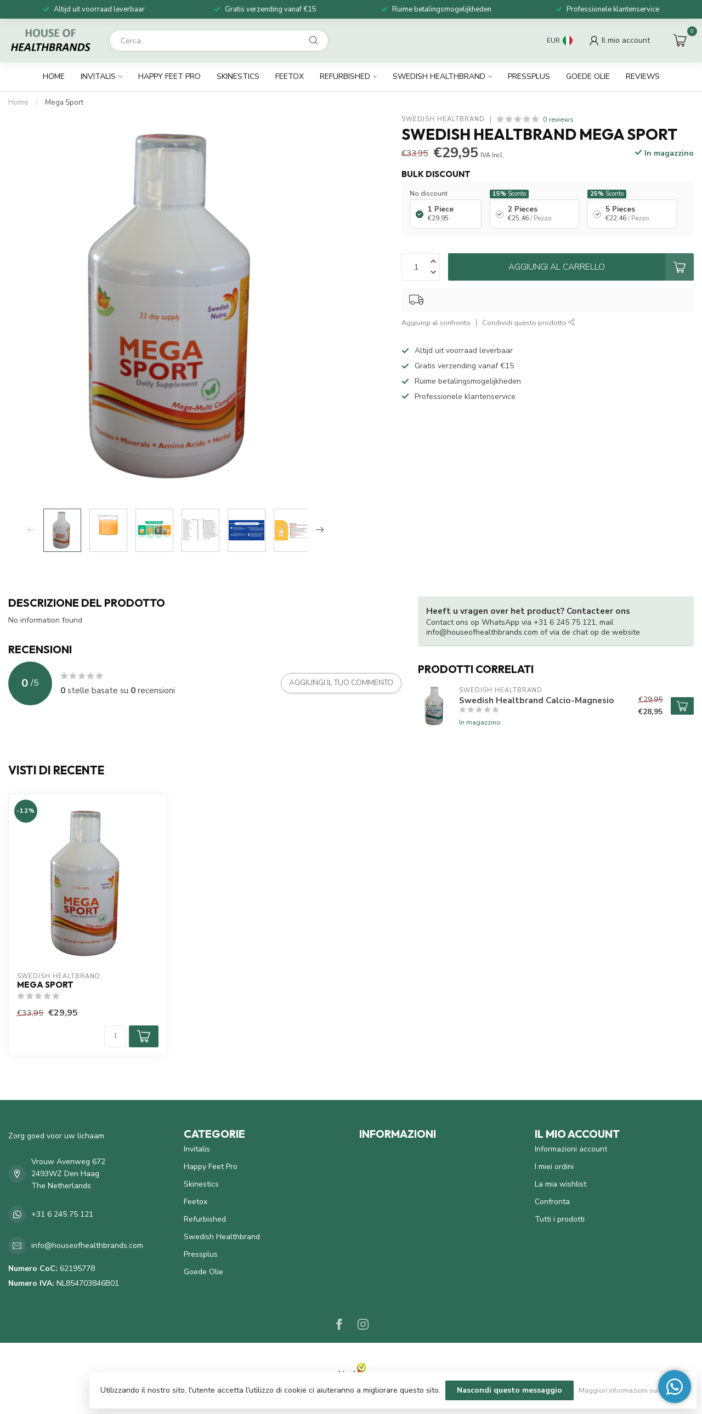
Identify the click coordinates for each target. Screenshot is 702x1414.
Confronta (552, 1201)
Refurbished (345, 76)
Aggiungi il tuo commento (341, 683)
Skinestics (238, 76)
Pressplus (529, 76)
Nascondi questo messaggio (509, 1390)
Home (54, 76)
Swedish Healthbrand (439, 76)
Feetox (289, 76)
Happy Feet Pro (169, 76)
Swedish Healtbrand (443, 119)
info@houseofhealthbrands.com (87, 1245)
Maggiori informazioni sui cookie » (632, 1390)
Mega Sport (64, 102)
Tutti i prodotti (560, 1219)
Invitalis (98, 76)
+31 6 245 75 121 (62, 1214)
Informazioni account (571, 1149)
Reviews (643, 76)
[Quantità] (115, 1036)
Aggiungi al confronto (436, 322)
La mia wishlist (560, 1184)
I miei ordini (554, 1166)
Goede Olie (588, 76)
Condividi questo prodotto (528, 322)
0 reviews (558, 119)
